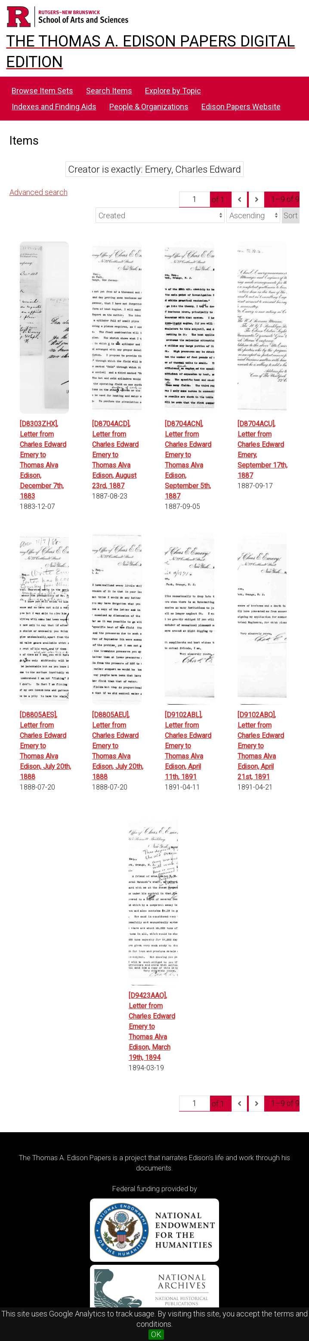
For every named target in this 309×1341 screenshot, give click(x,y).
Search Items (109, 90)
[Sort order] (253, 215)
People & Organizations (148, 106)
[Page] (194, 199)
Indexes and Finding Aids (54, 106)
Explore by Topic (173, 90)
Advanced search (38, 192)
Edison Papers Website (241, 106)
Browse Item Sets (42, 90)
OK (156, 1334)
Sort (291, 215)
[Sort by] (160, 215)
